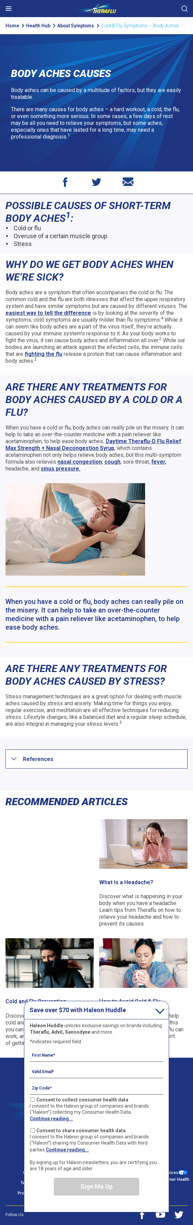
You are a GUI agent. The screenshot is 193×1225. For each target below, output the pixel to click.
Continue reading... (51, 1118)
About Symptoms (76, 25)
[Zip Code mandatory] (96, 1088)
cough (112, 462)
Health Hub (38, 25)
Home (12, 25)
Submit (184, 8)
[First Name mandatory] (96, 1055)
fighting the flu (43, 354)
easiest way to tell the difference (48, 313)
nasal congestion (79, 462)
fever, (158, 462)
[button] (38, 759)
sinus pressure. (60, 468)
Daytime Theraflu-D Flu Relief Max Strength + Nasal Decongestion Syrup (93, 444)
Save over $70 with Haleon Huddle (77, 1010)
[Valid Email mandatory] (96, 1071)
